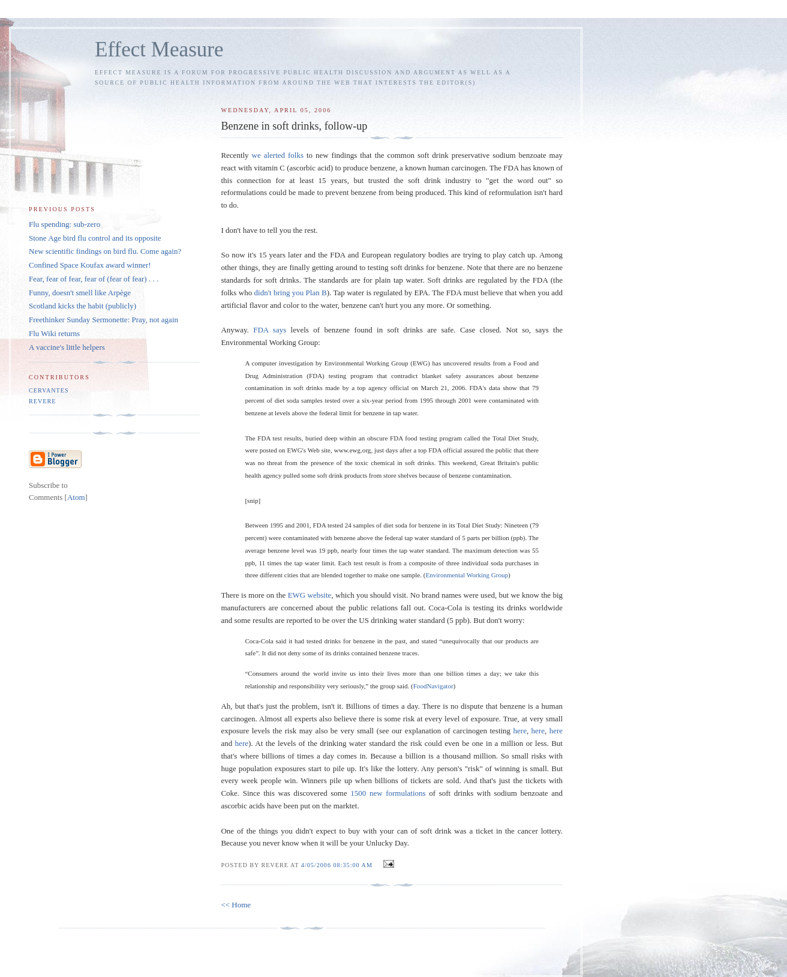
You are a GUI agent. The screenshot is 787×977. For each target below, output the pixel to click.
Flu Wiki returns (54, 333)
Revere (42, 401)
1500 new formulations (387, 793)
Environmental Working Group (466, 575)
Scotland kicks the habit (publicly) (82, 305)
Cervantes (49, 390)
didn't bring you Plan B (290, 292)
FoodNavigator (433, 686)
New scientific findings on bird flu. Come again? (105, 251)
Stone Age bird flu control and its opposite (95, 237)
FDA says (269, 329)
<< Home (236, 904)
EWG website (310, 595)
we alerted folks (278, 155)
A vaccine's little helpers (67, 347)
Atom (76, 497)
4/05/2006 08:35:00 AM (338, 865)
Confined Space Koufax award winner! (90, 264)
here (520, 730)
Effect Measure (159, 49)
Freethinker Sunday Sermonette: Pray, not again (103, 319)
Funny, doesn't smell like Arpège (80, 292)
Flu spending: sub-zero (64, 224)
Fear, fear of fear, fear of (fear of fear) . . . (93, 278)
